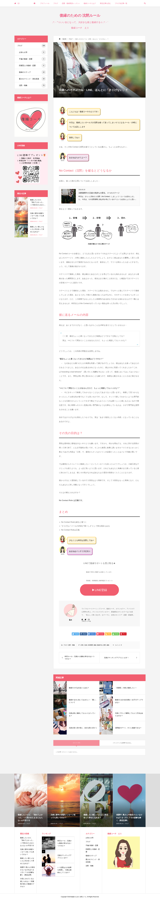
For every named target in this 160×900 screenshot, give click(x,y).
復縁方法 (99, 645)
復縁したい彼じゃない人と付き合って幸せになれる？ (27, 860)
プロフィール (44, 3)
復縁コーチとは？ (90, 3)
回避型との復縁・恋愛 (32, 65)
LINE (81, 645)
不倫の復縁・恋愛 (32, 59)
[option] (30, 800)
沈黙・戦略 (71, 645)
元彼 (85, 645)
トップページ (34, 10)
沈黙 (104, 645)
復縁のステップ (32, 72)
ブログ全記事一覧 (121, 3)
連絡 (108, 645)
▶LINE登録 (99, 590)
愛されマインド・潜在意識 (32, 79)
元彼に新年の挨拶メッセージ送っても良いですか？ (27, 851)
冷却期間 (90, 645)
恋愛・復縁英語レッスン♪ (71, 3)
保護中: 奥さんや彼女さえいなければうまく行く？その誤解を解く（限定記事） (27, 871)
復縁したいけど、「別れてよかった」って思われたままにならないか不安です (27, 841)
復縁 (95, 645)
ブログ (55, 3)
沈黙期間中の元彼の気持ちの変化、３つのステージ (99, 193)
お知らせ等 (32, 52)
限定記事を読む (105, 3)
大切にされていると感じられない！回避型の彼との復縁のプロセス (27, 882)
